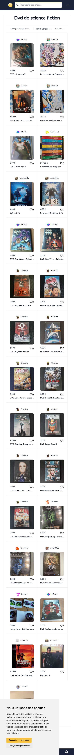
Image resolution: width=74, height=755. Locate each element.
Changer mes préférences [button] (19, 745)
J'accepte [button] (13, 740)
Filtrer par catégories (20, 29)
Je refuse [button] (25, 740)
